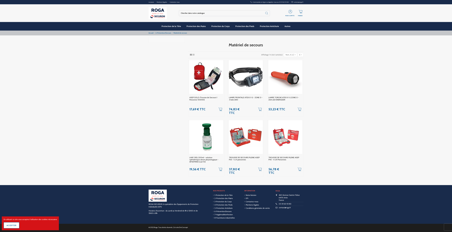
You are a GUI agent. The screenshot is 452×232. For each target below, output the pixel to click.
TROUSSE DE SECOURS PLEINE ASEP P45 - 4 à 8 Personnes (283, 158)
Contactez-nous (175, 2)
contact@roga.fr (285, 208)
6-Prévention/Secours (223, 211)
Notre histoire (251, 195)
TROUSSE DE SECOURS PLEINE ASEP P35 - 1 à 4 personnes (244, 158)
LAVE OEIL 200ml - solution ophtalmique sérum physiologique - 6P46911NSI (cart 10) (203, 159)
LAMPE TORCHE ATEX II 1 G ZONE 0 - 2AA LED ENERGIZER (283, 98)
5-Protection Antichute (223, 208)
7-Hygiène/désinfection (223, 215)
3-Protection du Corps (223, 202)
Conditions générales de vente (258, 208)
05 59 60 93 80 (285, 204)
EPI (247, 198)
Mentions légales (162, 2)
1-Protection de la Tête (223, 195)
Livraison (151, 2)
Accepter (11, 225)
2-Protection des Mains (223, 198)
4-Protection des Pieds (223, 205)
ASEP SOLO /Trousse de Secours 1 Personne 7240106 (203, 98)
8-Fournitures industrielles (224, 218)
